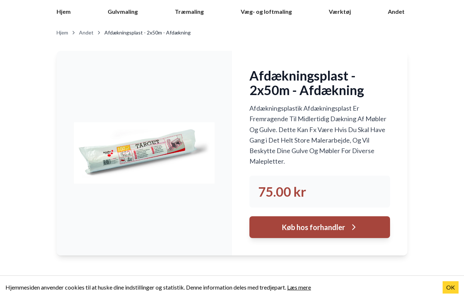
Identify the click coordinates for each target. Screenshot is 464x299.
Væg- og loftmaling (266, 11)
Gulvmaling (123, 11)
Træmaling (189, 11)
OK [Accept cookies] (450, 287)
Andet (396, 11)
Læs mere (299, 287)
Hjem (64, 11)
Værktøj (340, 11)
